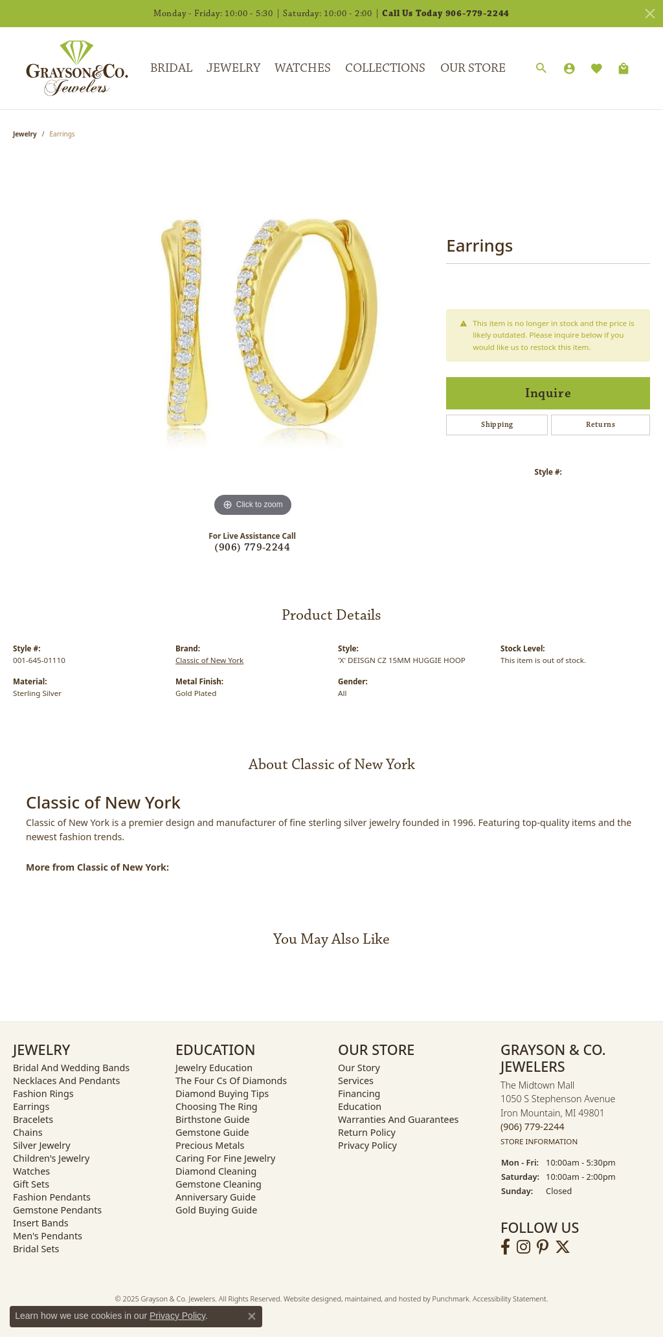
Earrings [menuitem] (31, 1106)
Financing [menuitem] (359, 1093)
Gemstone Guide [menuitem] (212, 1132)
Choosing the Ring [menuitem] (216, 1106)
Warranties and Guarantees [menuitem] (398, 1119)
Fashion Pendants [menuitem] (52, 1197)
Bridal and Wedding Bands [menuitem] (71, 1067)
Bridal (171, 68)
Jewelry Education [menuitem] (214, 1067)
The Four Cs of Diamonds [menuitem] (231, 1080)
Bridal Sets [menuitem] (36, 1249)
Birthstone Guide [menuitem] (212, 1119)
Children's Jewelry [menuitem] (51, 1158)
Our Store (473, 68)
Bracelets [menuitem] (33, 1119)
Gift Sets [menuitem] (31, 1184)
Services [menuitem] (356, 1080)
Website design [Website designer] (308, 1298)
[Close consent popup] (252, 1316)
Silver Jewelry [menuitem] (42, 1145)
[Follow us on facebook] (505, 1247)
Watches (303, 68)
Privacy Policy (177, 1315)
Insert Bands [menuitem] (41, 1223)
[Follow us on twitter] (562, 1247)
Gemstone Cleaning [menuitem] (218, 1184)
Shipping (497, 424)
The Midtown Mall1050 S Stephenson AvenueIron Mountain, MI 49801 (557, 1113)
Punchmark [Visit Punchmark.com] (451, 1298)
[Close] (650, 13)
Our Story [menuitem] (359, 1067)
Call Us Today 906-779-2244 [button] (446, 13)
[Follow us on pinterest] (542, 1247)
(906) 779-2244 (252, 547)
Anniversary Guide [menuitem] (215, 1197)
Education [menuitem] (359, 1106)
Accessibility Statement (509, 1298)
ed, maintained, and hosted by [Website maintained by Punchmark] (382, 1298)
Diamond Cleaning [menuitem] (215, 1171)
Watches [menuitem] (31, 1171)
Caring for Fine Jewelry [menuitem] (225, 1158)
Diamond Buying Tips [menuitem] (222, 1093)
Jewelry (233, 68)
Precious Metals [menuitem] (209, 1145)
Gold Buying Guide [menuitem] (216, 1210)
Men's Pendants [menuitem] (47, 1236)
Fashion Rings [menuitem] (43, 1093)
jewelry (25, 133)
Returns (600, 424)
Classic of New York (209, 660)
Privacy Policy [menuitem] (367, 1145)
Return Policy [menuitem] (367, 1132)
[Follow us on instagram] (523, 1247)
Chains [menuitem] (28, 1132)
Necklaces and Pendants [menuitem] (66, 1080)
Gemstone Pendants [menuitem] (57, 1210)
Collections (385, 68)
